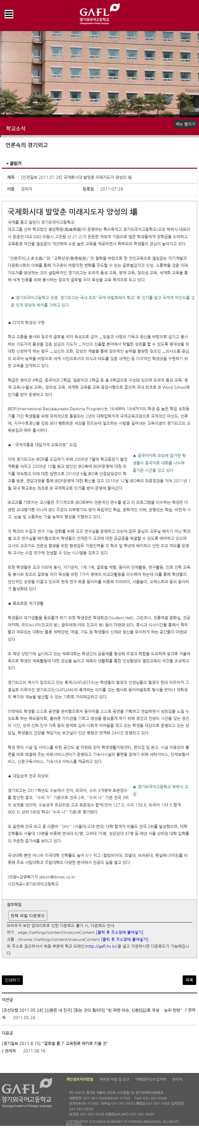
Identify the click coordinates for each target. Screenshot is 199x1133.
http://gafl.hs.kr (101, 947)
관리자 (177, 1079)
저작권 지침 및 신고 (114, 1079)
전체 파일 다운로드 (27, 915)
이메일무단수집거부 (150, 1079)
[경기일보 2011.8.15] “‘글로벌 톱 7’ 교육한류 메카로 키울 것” (55, 1043)
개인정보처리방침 (79, 1079)
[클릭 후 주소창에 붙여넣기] (119, 933)
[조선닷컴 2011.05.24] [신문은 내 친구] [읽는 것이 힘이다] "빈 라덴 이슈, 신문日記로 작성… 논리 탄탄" (92, 1010)
